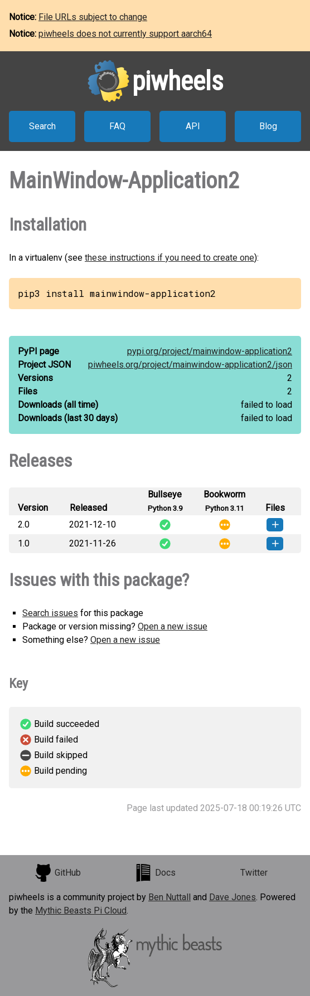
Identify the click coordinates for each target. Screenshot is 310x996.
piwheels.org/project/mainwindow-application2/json (190, 364)
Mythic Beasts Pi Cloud (81, 910)
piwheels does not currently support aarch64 (125, 33)
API (193, 126)
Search (42, 126)
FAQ (117, 126)
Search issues (50, 613)
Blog (268, 126)
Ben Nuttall (169, 897)
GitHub (57, 873)
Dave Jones (232, 897)
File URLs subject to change (92, 17)
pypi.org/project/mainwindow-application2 (209, 351)
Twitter (254, 872)
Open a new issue (172, 626)
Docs (155, 873)
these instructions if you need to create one (169, 257)
